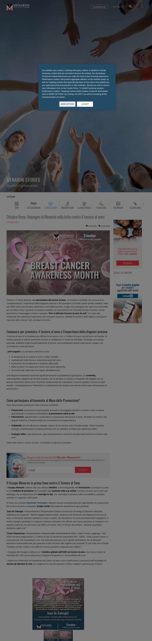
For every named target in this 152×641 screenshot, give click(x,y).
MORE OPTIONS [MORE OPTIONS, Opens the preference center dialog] (67, 104)
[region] (77, 87)
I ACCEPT (85, 104)
